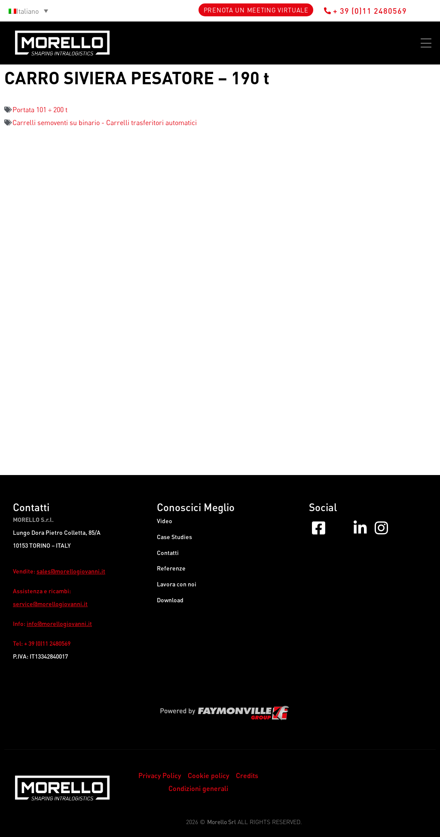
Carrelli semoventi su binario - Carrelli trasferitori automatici (104, 122)
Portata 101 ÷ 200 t (39, 109)
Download (170, 607)
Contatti (168, 556)
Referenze (171, 573)
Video (164, 521)
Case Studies (174, 539)
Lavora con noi (176, 590)
